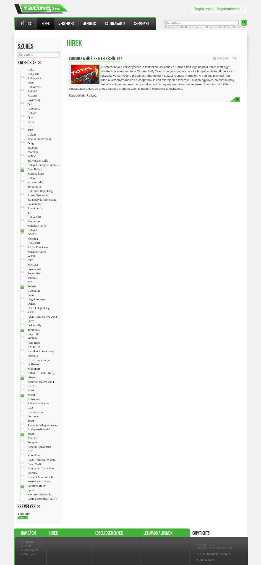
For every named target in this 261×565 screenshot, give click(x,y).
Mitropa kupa (36, 173)
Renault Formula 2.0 (40, 477)
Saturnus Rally (37, 485)
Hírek (46, 23)
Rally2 (32, 113)
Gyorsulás (34, 290)
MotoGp (33, 152)
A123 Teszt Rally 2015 (42, 459)
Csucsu (23, 517)
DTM (31, 321)
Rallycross (34, 87)
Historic (32, 95)
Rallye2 (32, 91)
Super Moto (35, 273)
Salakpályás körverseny (42, 199)
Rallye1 (32, 230)
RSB (30, 451)
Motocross (34, 221)
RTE (30, 130)
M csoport (34, 368)
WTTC (32, 256)
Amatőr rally (35, 182)
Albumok (89, 23)
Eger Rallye (35, 169)
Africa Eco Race (38, 247)
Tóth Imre (24, 513)
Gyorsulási (34, 269)
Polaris (32, 286)
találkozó (33, 364)
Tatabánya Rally (174, 27)
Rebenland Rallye (38, 403)
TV (30, 212)
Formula (33, 238)
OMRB (32, 234)
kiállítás (32, 338)
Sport (31, 490)
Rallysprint (34, 78)
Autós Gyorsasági (38, 195)
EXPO (32, 386)
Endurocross (35, 412)
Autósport (34, 399)
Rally (188, 27)
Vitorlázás (34, 455)
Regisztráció (203, 9)
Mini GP (33, 438)
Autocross (34, 108)
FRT (30, 260)
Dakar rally (34, 325)
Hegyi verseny (36, 299)
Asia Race (34, 342)
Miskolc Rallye (37, 251)
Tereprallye (34, 186)
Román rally (35, 208)
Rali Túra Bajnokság (40, 191)
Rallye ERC (35, 217)
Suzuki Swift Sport (39, 481)
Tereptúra (33, 442)
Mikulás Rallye (37, 225)
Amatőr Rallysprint (39, 446)
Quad (31, 117)
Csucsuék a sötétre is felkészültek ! (95, 58)
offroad (32, 377)
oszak (31, 433)
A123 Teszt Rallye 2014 (42, 316)
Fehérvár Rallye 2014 (41, 381)
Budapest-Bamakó (39, 429)
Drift (31, 104)
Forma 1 (33, 277)
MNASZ (33, 264)
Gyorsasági (34, 100)
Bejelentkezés (228, 9)
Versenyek (66, 23)
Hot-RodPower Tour (225, 27)
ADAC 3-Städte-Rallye (42, 373)
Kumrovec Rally (202, 27)
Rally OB (33, 74)
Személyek (141, 23)
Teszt (31, 420)
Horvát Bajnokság (39, 308)
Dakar (31, 303)
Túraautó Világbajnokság (43, 425)
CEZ (30, 407)
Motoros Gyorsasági (40, 494)
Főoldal (27, 23)
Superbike (34, 334)
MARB (32, 282)
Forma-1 (33, 355)
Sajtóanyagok (115, 23)
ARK (31, 312)
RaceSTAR (34, 464)
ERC (31, 126)
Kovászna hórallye (39, 360)
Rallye (32, 178)
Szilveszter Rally (38, 160)
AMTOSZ (34, 347)
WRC (31, 121)
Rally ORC (34, 243)
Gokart (32, 134)
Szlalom (33, 147)
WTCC (32, 156)
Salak (31, 295)
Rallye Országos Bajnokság (44, 165)
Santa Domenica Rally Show (44, 498)
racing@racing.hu (219, 554)
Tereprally (34, 329)
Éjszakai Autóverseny (41, 351)
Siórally (32, 472)
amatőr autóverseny (40, 139)
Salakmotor (35, 204)
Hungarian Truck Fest (41, 468)
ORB (31, 82)
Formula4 (33, 416)
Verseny (244, 27)
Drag (31, 143)
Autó (31, 390)
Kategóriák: (77, 95)
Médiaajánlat (205, 560)
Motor (31, 394)
